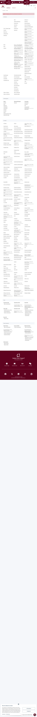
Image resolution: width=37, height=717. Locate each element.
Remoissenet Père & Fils (17, 257)
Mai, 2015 (5, 317)
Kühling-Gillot (6, 224)
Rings (25, 257)
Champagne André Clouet (18, 167)
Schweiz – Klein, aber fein (28, 59)
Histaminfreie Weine (28, 311)
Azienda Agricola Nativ (17, 129)
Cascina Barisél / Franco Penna (28, 159)
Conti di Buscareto (17, 177)
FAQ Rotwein (16, 83)
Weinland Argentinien (28, 68)
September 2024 (17, 302)
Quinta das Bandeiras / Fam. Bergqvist (8, 252)
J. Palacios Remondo (28, 220)
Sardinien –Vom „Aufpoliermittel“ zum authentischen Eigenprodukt (18, 56)
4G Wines (5, 123)
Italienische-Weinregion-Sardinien (28, 34)
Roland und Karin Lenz (28, 259)
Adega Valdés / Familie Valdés (28, 124)
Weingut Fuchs (16, 287)
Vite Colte (5, 285)
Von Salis (15, 285)
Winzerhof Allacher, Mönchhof (17, 295)
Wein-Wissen (6, 325)
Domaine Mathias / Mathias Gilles (8, 195)
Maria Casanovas (16, 234)
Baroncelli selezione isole (28, 131)
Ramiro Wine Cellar (6, 257)
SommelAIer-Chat (6, 80)
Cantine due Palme (27, 156)
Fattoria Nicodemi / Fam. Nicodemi (7, 206)
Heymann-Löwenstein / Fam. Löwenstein (8, 216)
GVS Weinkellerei (16, 214)
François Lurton (6, 209)
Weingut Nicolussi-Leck (7, 290)
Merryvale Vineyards (7, 237)
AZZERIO (5, 131)
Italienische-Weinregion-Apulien (28, 29)
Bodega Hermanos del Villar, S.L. (8, 138)
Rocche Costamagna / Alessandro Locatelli (7, 259)
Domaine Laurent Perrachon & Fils (8, 192)
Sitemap (15, 26)
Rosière (15, 261)
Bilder (4, 44)
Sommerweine (27, 315)
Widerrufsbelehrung (17, 21)
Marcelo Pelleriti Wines (17, 232)
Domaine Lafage (27, 189)
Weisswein (5, 105)
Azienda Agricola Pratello (28, 129)
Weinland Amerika (27, 66)
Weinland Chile (27, 71)
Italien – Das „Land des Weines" (28, 51)
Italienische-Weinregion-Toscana (28, 37)
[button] (27, 6)
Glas (25, 105)
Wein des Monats (27, 23)
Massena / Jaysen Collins (7, 236)
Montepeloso (27, 237)
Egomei (5, 200)
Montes (5, 239)
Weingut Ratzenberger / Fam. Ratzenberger (17, 291)
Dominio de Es (27, 194)
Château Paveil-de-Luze (28, 172)
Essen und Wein (16, 325)
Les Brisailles (5, 228)
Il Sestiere (5, 220)
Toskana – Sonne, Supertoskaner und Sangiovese (17, 63)
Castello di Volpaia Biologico (18, 164)
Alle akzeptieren (28, 708)
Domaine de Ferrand (28, 187)
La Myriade (26, 224)
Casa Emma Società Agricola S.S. (8, 159)
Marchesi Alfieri (27, 232)
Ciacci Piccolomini (17, 175)
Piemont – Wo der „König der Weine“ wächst (18, 53)
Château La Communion (28, 170)
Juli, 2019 (26, 308)
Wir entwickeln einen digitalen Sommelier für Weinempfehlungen (28, 306)
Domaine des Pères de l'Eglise (7, 190)
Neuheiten (26, 21)
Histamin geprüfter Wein (18, 78)
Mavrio (26, 236)
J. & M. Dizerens (16, 220)
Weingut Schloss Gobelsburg (29, 290)
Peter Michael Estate (7, 245)
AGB (14, 19)
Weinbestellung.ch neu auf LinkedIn (18, 311)
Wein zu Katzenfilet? (7, 327)
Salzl (15, 264)
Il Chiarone (15, 218)
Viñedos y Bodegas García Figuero (18, 283)
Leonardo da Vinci (27, 226)
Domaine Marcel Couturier (18, 191)
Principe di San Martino (28, 250)
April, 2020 (5, 308)
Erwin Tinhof (26, 200)
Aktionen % (26, 19)
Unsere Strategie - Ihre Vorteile (28, 79)
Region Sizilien (6, 318)
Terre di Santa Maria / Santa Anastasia (18, 276)
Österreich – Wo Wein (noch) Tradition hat (29, 53)
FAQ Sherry (16, 87)
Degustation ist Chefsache (29, 337)
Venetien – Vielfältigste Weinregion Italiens (17, 66)
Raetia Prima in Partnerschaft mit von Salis (18, 255)
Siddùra (26, 269)
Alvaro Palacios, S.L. (28, 126)
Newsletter (5, 35)
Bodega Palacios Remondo (18, 137)
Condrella (5, 177)
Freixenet (15, 209)
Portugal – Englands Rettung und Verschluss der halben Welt (29, 56)
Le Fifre (15, 226)
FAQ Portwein (16, 80)
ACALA (15, 123)
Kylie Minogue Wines (17, 224)
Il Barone (5, 218)
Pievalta (26, 245)
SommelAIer (5, 78)
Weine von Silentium (7, 94)
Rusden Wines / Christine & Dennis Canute (29, 262)
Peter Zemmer (16, 245)
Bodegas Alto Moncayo (7, 140)
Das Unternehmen (27, 76)
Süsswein (5, 109)
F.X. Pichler (5, 202)
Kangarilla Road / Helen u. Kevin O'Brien (18, 222)
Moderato (15, 237)
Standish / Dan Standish (28, 272)
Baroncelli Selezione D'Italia (18, 131)
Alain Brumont (6, 126)
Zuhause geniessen (7, 311)
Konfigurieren (29, 711)
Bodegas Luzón (16, 144)
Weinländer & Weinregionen (29, 26)
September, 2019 (17, 308)
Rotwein (5, 102)
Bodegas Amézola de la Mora (17, 141)
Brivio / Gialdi (27, 151)
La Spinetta (5, 226)
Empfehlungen (6, 75)
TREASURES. (6, 278)
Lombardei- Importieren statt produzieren (18, 51)
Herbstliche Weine (17, 94)
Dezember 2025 (6, 302)
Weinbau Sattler (27, 285)
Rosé (4, 104)
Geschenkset (27, 102)
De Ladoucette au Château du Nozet (18, 180)
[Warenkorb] (33, 6)
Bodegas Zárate (16, 150)
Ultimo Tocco (27, 278)
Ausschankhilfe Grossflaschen (27, 107)
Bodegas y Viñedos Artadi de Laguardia (29, 148)
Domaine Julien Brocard (17, 189)
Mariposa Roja (27, 234)
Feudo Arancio (16, 205)
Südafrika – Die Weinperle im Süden (29, 64)
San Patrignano (27, 264)
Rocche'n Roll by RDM (17, 259)
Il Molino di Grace (27, 218)
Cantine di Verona (17, 156)
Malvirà (5, 232)
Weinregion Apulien (17, 68)
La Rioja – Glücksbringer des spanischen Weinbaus (18, 48)
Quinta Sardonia (6, 254)
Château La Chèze (17, 170)
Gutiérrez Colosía (6, 214)
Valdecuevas (5, 281)
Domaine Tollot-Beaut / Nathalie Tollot (17, 195)
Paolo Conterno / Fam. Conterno (28, 243)
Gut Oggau (26, 212)
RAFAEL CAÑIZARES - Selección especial (28, 255)
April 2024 (26, 302)
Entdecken (5, 76)
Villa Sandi (26, 281)
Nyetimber (15, 241)
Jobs (25, 81)
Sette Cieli (15, 269)
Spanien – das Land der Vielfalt (28, 61)
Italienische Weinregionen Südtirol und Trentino (28, 42)
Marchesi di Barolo (6, 234)
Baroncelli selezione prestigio (7, 133)
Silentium (5, 272)
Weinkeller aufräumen (28, 312)
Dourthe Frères (27, 197)
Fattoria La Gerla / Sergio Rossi (28, 203)
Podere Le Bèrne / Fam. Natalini (17, 248)
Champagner (5, 106)
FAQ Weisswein (16, 90)
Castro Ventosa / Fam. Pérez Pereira (29, 165)
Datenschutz (8, 714)
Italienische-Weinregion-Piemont (28, 32)
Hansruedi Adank (27, 214)
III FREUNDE (26, 215)
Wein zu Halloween (17, 92)
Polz (25, 247)
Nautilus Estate (27, 239)
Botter (15, 151)
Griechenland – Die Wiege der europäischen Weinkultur (29, 48)
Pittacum (5, 247)
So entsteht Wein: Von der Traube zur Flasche (18, 305)
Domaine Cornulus (6, 187)
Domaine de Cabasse (17, 187)
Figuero (26, 205)
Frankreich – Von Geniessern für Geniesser (29, 45)
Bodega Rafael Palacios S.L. (29, 137)
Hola (14, 215)
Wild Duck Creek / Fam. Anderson (7, 295)
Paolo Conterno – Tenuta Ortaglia (18, 243)
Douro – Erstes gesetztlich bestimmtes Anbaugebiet (18, 45)
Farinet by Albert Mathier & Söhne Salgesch (18, 203)
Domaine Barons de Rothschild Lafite (28, 185)
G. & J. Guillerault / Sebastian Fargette (29, 210)
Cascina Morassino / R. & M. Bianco (8, 162)
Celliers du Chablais (7, 167)
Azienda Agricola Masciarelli (8, 129)
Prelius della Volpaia (17, 250)
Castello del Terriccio (7, 164)
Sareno (15, 266)
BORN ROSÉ (5, 151)
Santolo (5, 266)
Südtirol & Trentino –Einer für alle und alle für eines (18, 60)
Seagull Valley (27, 266)
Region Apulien (6, 343)
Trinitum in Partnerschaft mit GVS (18, 279)
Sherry (5, 112)
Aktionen (15, 102)
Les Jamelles (16, 228)
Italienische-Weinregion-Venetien (28, 40)
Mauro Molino (16, 236)
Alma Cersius (16, 126)
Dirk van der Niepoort (7, 184)
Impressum (4, 714)
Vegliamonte (16, 281)
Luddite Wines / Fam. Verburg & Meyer (17, 230)
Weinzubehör (27, 109)
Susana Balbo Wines (7, 274)
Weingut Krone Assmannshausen (27, 288)
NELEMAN (5, 241)
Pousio (5, 250)
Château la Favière (6, 172)
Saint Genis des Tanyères (7, 264)
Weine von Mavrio (6, 92)
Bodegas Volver (16, 147)
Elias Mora (15, 200)
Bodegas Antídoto (27, 140)
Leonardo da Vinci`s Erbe (8, 331)
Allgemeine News (27, 325)
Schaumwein (5, 108)
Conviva (26, 177)
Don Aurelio (16, 197)
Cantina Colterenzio (17, 153)
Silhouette (15, 272)
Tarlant (15, 274)
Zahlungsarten (6, 33)
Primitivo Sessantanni (7, 312)
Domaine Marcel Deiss (28, 191)
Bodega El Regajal (27, 135)
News (4, 46)
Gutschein (26, 104)
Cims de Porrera (27, 175)
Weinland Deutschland (28, 73)
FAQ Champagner (16, 76)
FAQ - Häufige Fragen (7, 28)
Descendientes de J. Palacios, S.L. (17, 182)
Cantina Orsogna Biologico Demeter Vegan (29, 154)
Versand (5, 30)
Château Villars (6, 175)
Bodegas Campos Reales (7, 144)
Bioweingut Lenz (16, 135)
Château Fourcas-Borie (7, 170)
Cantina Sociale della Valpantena (7, 157)
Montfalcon (16, 239)
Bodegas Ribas (6, 147)
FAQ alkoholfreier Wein (17, 75)
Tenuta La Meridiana (28, 274)
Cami (4, 153)
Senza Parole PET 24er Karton (7, 270)
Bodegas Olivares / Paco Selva (28, 145)
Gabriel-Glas (5, 212)
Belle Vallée (5, 135)
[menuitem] (9, 8)
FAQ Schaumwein (16, 85)
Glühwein (15, 212)
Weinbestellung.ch (6, 287)
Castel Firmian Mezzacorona (18, 161)
